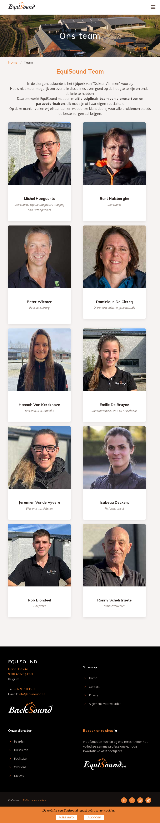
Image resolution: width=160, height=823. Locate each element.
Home (13, 62)
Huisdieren (21, 750)
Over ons (20, 767)
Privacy (94, 695)
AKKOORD (94, 817)
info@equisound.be (32, 694)
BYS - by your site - (34, 800)
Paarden (19, 741)
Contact (94, 686)
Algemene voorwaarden (105, 703)
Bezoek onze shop (98, 730)
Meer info (66, 817)
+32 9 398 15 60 (25, 689)
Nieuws (19, 775)
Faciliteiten (21, 758)
